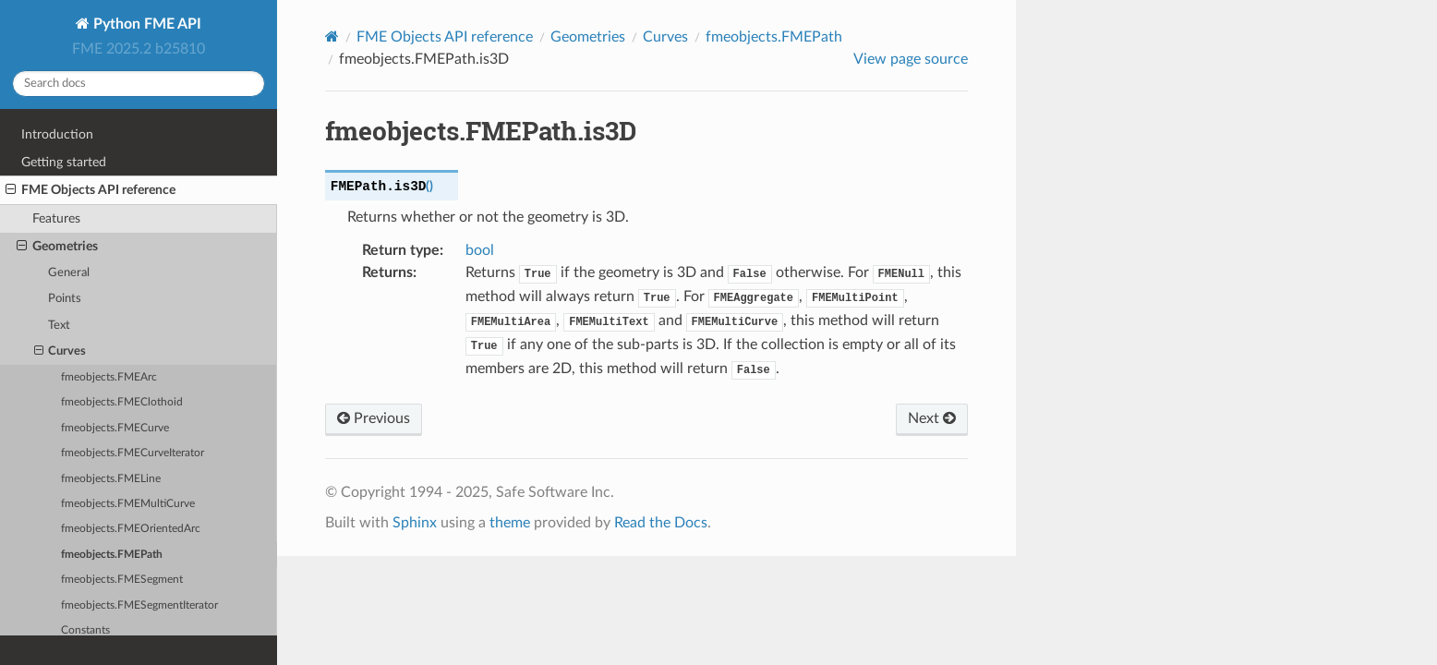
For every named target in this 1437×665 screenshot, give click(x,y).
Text (59, 326)
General (69, 273)
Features (56, 218)
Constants (85, 630)
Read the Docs (660, 522)
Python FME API (145, 24)
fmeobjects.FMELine (111, 479)
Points (64, 299)
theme (509, 522)
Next (932, 418)
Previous (373, 418)
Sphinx (414, 522)
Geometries (57, 246)
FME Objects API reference (90, 190)
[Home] (332, 36)
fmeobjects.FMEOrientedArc (130, 529)
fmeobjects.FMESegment (122, 579)
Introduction (57, 134)
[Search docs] (138, 83)
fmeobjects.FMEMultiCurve (128, 504)
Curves (60, 352)
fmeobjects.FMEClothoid (122, 402)
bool (479, 250)
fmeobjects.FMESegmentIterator (139, 605)
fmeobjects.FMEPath (112, 555)
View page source (910, 59)
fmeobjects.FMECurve (115, 428)
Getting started (63, 162)
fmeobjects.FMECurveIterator (132, 453)
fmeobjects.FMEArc (109, 377)
